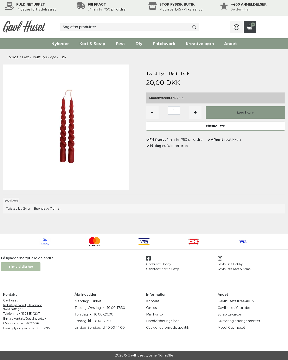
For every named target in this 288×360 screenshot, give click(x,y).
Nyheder (60, 43)
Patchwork (164, 43)
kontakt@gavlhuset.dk (30, 318)
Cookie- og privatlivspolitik (167, 328)
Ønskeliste (215, 126)
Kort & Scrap (92, 43)
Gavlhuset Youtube (234, 308)
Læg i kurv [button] (245, 112)
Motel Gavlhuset (231, 328)
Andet (230, 43)
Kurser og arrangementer (239, 321)
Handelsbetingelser (162, 321)
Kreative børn (200, 43)
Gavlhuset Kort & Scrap (162, 269)
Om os (151, 308)
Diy (138, 43)
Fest (120, 43)
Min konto (154, 314)
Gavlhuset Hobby (158, 264)
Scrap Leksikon (230, 314)
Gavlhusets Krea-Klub (236, 301)
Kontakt (153, 301)
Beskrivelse (11, 200)
